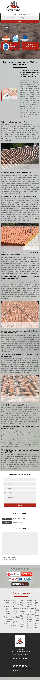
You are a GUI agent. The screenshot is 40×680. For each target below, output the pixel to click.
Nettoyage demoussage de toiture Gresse (15, 619)
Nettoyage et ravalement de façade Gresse (15, 609)
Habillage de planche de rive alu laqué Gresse (22, 613)
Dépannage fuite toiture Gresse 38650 (29, 618)
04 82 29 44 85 (16, 27)
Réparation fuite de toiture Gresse (8, 610)
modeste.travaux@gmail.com (20, 655)
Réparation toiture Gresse (8, 602)
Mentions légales (20, 670)
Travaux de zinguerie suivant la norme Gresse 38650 (37, 621)
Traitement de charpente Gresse (8, 618)
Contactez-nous (19, 674)
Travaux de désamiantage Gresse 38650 (29, 608)
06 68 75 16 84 (16, 31)
